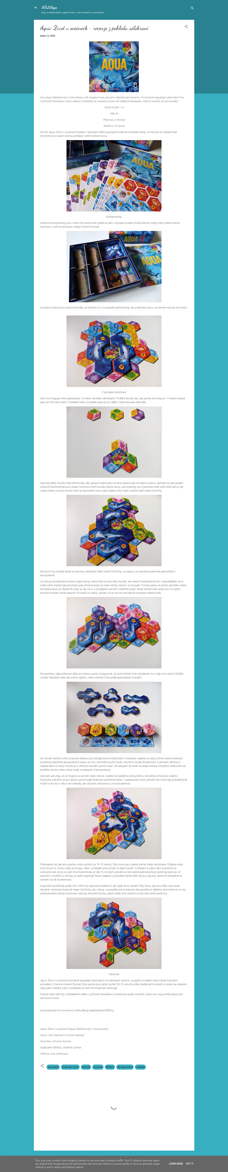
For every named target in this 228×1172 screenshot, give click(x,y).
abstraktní (53, 1067)
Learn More (176, 1163)
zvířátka (140, 1067)
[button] (186, 27)
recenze (98, 1067)
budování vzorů (70, 1067)
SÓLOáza (49, 7)
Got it (189, 1163)
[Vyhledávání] (192, 8)
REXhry (110, 1067)
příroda (86, 1067)
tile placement (125, 1067)
